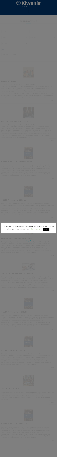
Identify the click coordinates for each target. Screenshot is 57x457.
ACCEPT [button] (46, 229)
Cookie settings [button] (35, 229)
